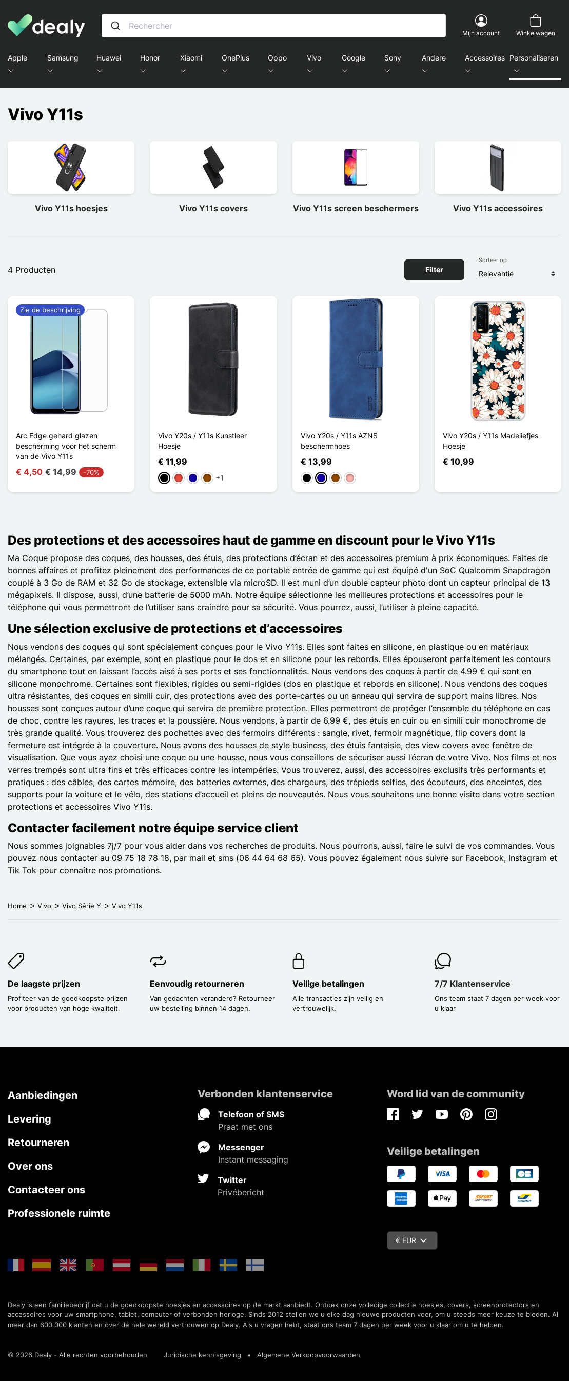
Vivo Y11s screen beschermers (356, 208)
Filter (434, 269)
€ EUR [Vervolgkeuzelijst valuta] (411, 1240)
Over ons (30, 1166)
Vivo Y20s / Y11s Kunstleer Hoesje (202, 440)
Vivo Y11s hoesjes (71, 208)
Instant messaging (253, 1159)
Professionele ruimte (59, 1213)
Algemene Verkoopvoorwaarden (308, 1355)
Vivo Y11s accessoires (498, 208)
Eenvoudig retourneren (197, 983)
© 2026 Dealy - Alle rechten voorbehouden (77, 1355)
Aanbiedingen (42, 1095)
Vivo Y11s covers (213, 208)
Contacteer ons (46, 1190)
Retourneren (38, 1142)
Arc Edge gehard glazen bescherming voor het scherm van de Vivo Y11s (66, 446)
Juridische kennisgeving (202, 1355)
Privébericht (241, 1192)
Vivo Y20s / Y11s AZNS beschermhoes (339, 440)
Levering (29, 1119)
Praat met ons (245, 1127)
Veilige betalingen (328, 983)
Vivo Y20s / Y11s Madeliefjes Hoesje (490, 440)
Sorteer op (493, 260)
